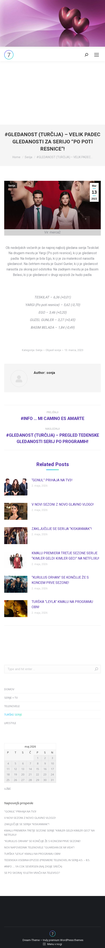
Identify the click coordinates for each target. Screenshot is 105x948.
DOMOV (9, 689)
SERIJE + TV (11, 698)
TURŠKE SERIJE (13, 714)
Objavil (53, 350)
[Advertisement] (52, 92)
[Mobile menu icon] (96, 55)
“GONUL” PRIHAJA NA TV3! (52, 480)
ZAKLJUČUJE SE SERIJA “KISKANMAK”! (62, 529)
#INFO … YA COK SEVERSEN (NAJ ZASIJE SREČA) (33, 866)
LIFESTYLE (10, 723)
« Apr (7, 788)
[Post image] (15, 487)
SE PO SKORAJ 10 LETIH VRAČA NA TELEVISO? (32, 873)
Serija (11, 185)
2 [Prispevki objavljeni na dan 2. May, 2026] (45, 758)
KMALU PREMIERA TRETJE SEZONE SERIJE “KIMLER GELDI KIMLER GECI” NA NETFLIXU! (65, 556)
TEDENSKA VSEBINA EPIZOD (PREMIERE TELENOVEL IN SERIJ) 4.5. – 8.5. (47, 860)
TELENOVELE (12, 706)
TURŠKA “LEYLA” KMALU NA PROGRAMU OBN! (62, 604)
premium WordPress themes (66, 940)
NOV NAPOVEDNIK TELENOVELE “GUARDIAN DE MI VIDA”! (39, 847)
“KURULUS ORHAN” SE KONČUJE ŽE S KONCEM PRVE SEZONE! (60, 580)
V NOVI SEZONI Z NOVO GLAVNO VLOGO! (63, 504)
